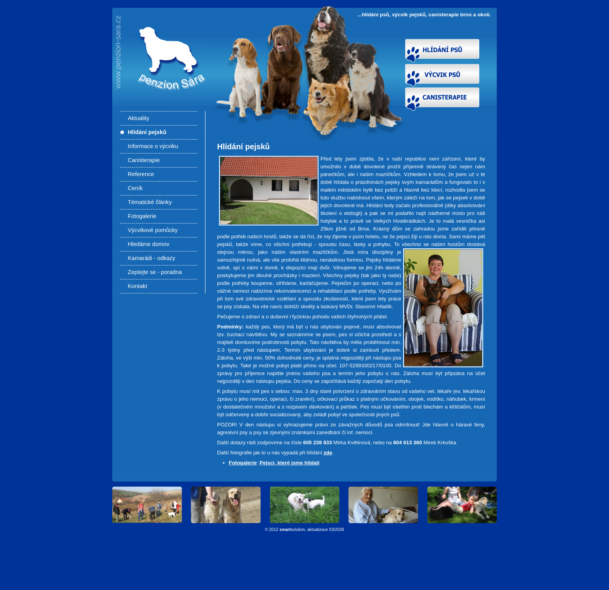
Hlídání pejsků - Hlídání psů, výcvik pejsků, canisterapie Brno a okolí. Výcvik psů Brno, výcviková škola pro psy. (169, 78)
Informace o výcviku (153, 146)
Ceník (135, 188)
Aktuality (138, 118)
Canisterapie (144, 160)
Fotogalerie (142, 216)
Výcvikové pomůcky (153, 230)
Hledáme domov (148, 244)
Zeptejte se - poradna (155, 272)
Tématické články (150, 202)
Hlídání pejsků (147, 132)
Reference (141, 174)
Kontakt (137, 286)
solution (292, 529)
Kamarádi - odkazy (151, 258)
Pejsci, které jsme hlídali (289, 463)
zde (328, 453)
